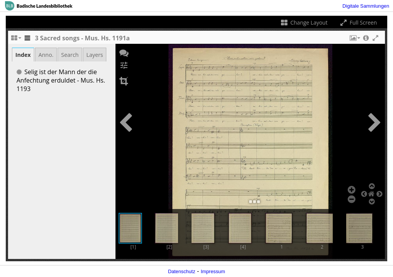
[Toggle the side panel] (27, 40)
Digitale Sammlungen (365, 6)
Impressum (213, 271)
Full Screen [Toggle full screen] (358, 22)
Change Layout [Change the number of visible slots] (304, 22)
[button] (354, 40)
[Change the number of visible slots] (15, 40)
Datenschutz (181, 271)
